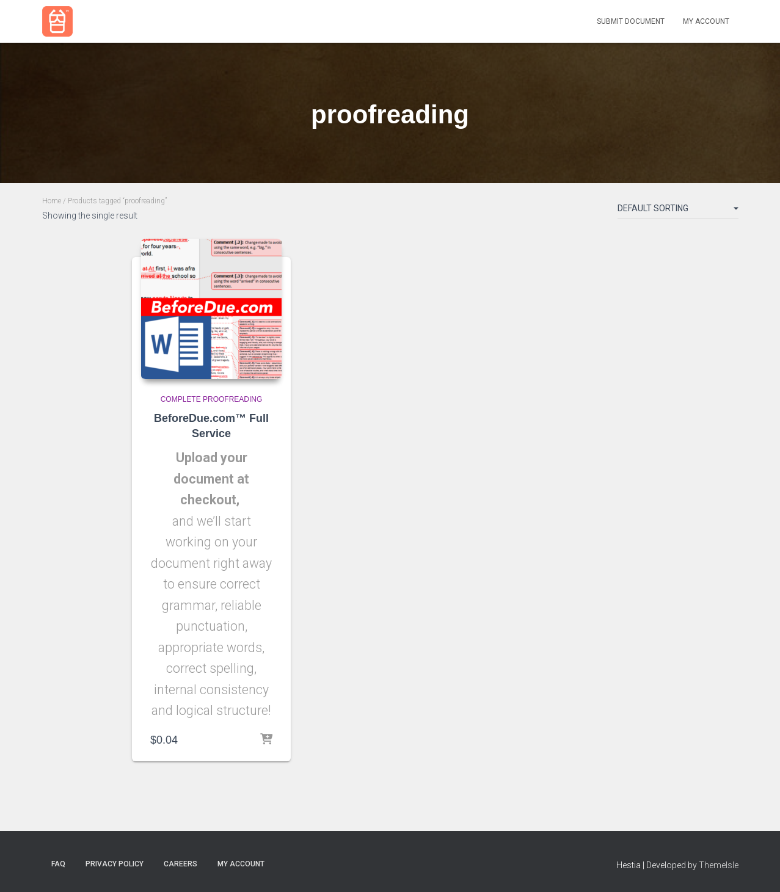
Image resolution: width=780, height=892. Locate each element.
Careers (180, 864)
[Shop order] (678, 210)
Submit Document (631, 21)
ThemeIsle (718, 865)
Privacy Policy (115, 864)
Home (51, 201)
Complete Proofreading (212, 399)
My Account (706, 21)
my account (240, 864)
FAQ (58, 864)
